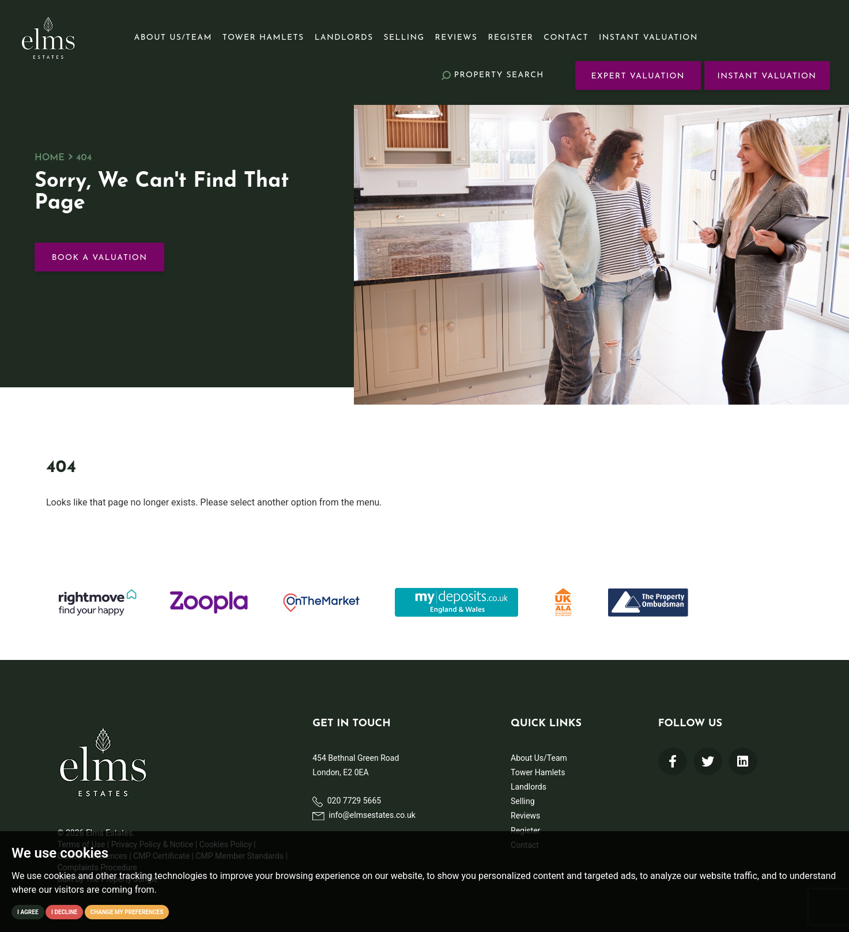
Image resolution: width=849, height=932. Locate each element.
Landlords (344, 37)
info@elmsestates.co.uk (364, 815)
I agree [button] (28, 912)
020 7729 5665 (346, 801)
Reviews (456, 37)
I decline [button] (64, 912)
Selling (404, 37)
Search (493, 75)
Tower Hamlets (263, 37)
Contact (566, 37)
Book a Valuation (100, 258)
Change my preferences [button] (127, 912)
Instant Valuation (648, 37)
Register (510, 37)
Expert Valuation (638, 76)
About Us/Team (173, 37)
